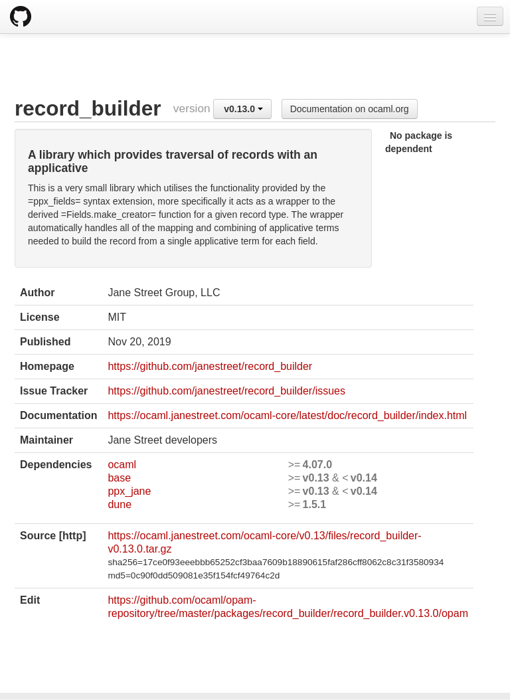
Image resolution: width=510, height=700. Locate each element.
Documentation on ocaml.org (349, 109)
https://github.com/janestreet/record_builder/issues (226, 390)
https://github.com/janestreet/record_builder (210, 366)
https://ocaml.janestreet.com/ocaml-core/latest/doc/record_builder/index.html (287, 415)
